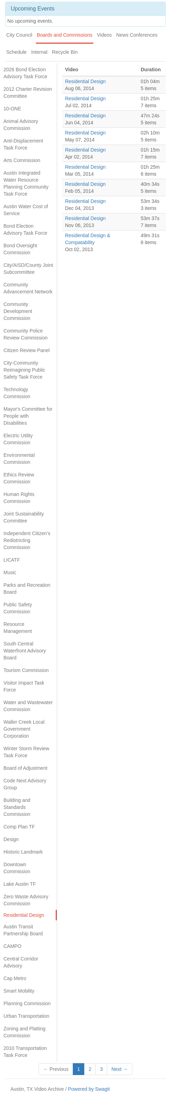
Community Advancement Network (28, 288)
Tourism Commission (26, 670)
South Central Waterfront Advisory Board (24, 650)
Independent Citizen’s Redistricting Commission (26, 540)
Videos (104, 35)
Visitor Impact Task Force (23, 686)
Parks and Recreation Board (26, 588)
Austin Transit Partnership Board (23, 930)
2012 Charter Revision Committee (27, 92)
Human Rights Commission (18, 497)
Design (11, 839)
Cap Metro (14, 978)
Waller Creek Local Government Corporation (24, 729)
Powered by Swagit (89, 1089)
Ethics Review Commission (18, 478)
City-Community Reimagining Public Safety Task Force (24, 370)
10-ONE (12, 108)
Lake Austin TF (19, 884)
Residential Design (23, 915)
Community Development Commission (17, 311)
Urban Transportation (26, 1016)
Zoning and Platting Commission (24, 1032)
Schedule (16, 52)
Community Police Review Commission (25, 334)
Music (9, 572)
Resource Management (17, 627)
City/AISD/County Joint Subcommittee (28, 268)
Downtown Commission (16, 868)
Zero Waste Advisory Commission (25, 900)
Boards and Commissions (65, 35)
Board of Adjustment (25, 768)
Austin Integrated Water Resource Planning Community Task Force (25, 183)
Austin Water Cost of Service (25, 210)
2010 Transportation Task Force (25, 1051)
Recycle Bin (65, 52)
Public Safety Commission (17, 608)
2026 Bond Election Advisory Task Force (25, 73)
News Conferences (136, 35)
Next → (119, 1069)
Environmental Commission (19, 458)
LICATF (11, 560)
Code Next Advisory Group (24, 784)
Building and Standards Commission (16, 807)
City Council (19, 35)
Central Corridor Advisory (20, 962)
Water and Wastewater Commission (28, 706)
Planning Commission (26, 1003)
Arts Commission (21, 160)
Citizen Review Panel (26, 350)
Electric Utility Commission (18, 439)
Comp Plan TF (19, 827)
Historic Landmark (23, 852)
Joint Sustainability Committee (23, 517)
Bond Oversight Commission (20, 249)
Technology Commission (16, 393)
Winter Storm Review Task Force (26, 752)
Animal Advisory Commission (20, 124)
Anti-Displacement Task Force (23, 144)
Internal (39, 52)
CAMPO (12, 946)
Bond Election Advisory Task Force (25, 229)
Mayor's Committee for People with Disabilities (27, 416)
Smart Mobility (18, 991)
